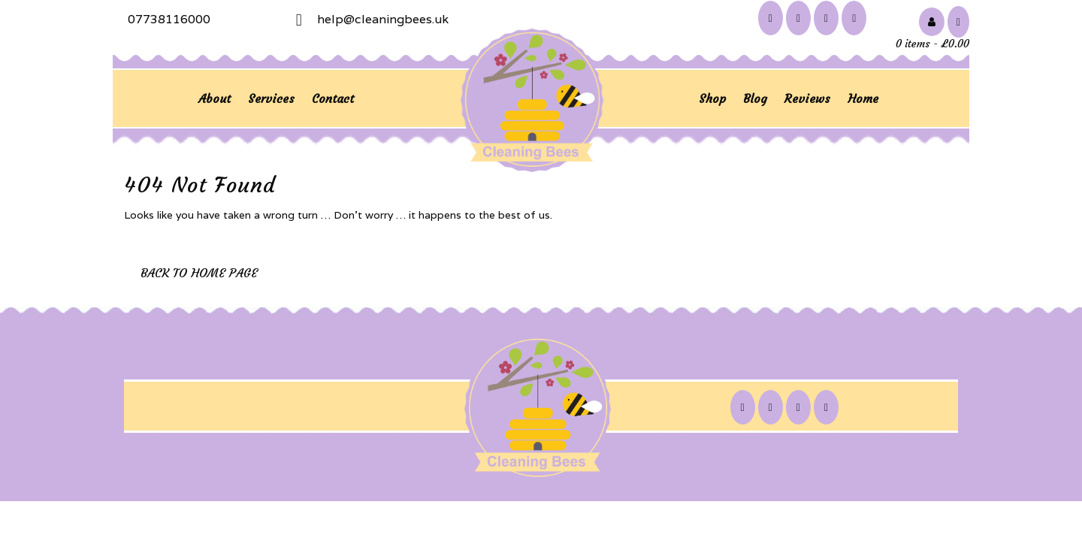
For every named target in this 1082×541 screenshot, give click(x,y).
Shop (712, 98)
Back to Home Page (199, 272)
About (214, 98)
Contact (333, 98)
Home (863, 98)
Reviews (807, 98)
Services (271, 98)
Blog (755, 98)
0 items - (932, 43)
